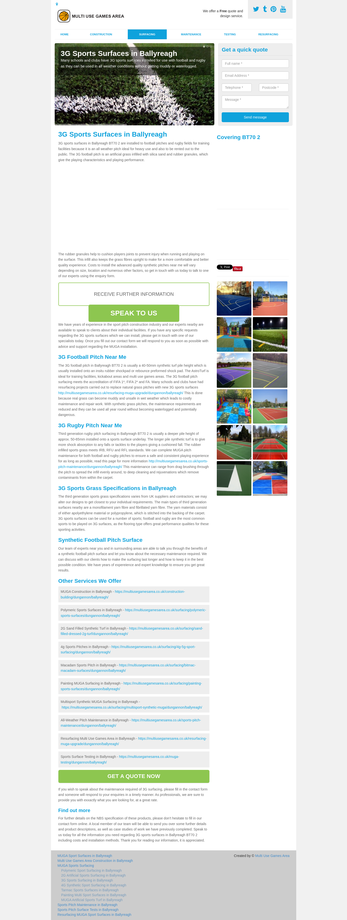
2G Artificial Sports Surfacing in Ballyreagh (93, 875)
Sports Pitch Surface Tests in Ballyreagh (88, 910)
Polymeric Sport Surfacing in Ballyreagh (91, 870)
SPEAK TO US (134, 313)
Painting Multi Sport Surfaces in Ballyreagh (93, 895)
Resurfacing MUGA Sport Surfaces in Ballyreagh (94, 915)
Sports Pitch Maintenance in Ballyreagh (87, 905)
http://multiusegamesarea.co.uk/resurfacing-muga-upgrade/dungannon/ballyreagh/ (120, 393)
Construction (101, 34)
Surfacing (147, 34)
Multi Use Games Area (272, 856)
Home (64, 34)
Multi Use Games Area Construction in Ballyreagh (95, 861)
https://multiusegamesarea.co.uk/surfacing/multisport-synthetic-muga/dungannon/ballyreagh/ (132, 707)
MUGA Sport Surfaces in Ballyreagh (85, 856)
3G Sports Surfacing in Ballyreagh (87, 880)
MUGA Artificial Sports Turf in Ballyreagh (92, 900)
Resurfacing (268, 34)
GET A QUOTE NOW (133, 776)
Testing (230, 34)
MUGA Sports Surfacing (76, 866)
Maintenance (191, 34)
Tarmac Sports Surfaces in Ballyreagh (90, 890)
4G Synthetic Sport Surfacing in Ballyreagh (93, 885)
